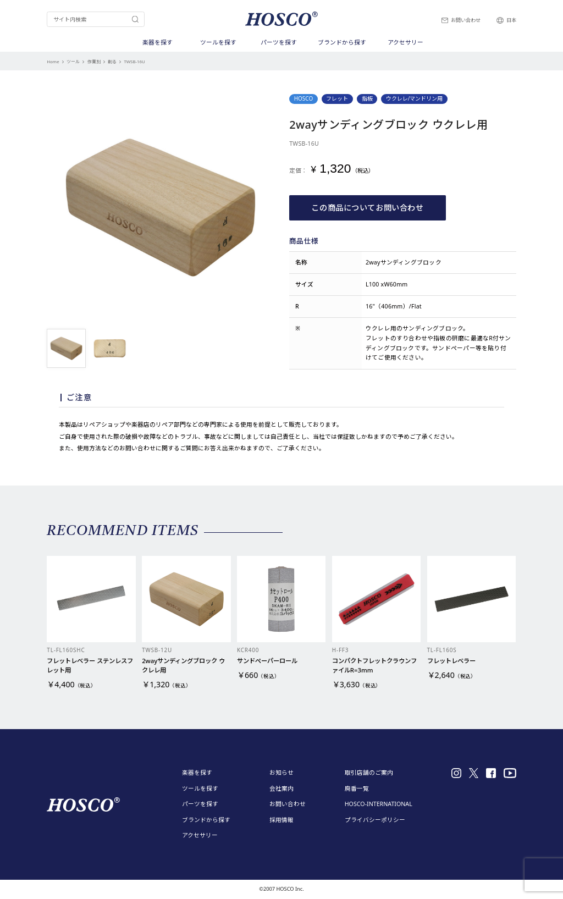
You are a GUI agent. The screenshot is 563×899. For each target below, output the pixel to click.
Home (53, 61)
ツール (73, 61)
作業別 (94, 61)
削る (112, 61)
